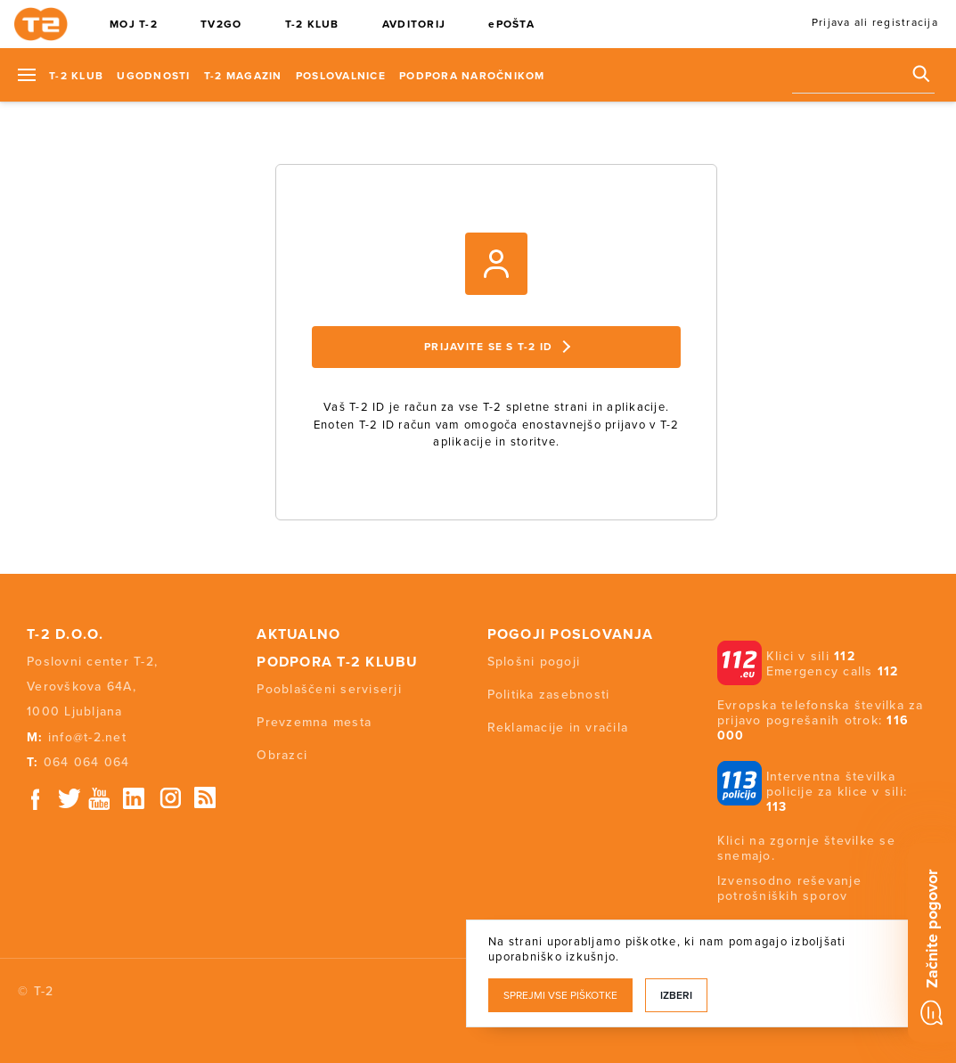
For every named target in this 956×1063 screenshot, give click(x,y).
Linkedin (134, 799)
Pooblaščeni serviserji (329, 689)
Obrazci (282, 755)
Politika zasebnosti (548, 694)
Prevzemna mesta (314, 722)
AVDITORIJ (413, 24)
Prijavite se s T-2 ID (497, 347)
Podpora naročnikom (472, 76)
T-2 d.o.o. (65, 634)
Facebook (35, 799)
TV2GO (220, 24)
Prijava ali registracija (875, 22)
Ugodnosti (153, 76)
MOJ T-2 (134, 24)
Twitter (70, 799)
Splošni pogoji (534, 661)
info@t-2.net (87, 737)
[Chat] (932, 942)
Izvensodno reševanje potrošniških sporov (789, 888)
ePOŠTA (511, 24)
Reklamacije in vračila (558, 727)
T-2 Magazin (243, 76)
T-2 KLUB (312, 24)
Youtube (99, 799)
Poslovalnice (341, 76)
